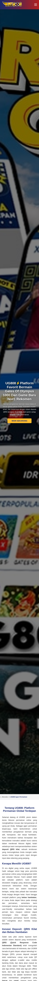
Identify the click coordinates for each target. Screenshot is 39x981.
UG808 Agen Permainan (18, 797)
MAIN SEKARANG (19, 421)
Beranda (5, 797)
